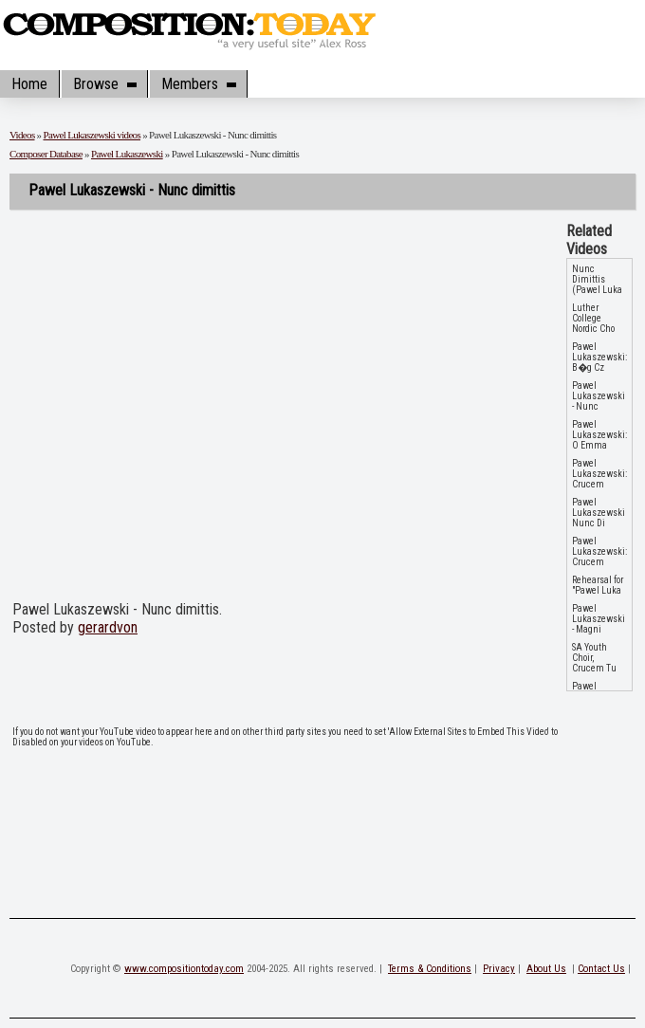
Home (29, 84)
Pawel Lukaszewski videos (92, 134)
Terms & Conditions (429, 969)
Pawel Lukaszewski (127, 153)
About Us (546, 969)
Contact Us (601, 969)
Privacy (499, 969)
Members (198, 84)
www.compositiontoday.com (184, 969)
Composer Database (46, 153)
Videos (22, 134)
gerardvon (108, 627)
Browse (104, 84)
